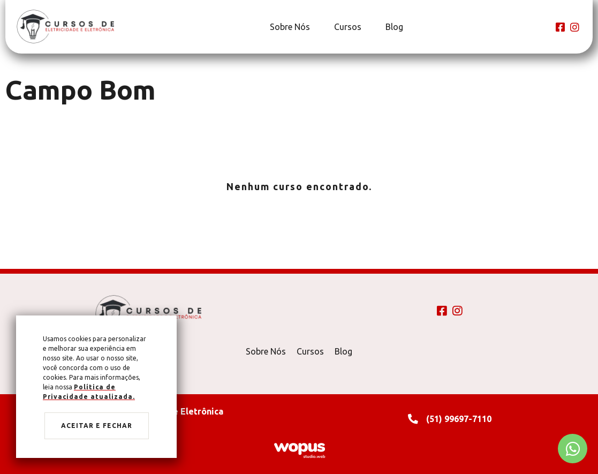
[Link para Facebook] (560, 27)
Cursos (310, 351)
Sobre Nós (266, 351)
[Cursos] (346, 27)
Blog (343, 351)
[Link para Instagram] (574, 27)
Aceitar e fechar (96, 425)
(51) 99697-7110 (458, 419)
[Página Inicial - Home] (65, 26)
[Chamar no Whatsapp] (572, 448)
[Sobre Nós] (288, 27)
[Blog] (393, 27)
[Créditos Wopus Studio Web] (299, 449)
